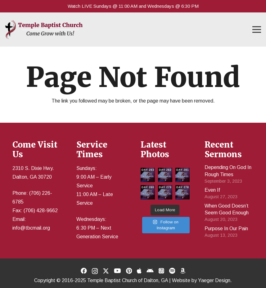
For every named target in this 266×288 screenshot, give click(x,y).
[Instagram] (95, 271)
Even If (212, 190)
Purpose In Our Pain (226, 228)
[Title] (139, 271)
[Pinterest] (129, 271)
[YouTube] (117, 271)
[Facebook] (84, 271)
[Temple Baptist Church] (44, 29)
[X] (106, 271)
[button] (256, 29)
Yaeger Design (214, 280)
